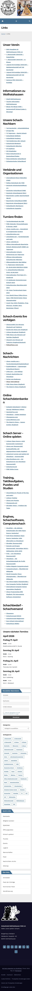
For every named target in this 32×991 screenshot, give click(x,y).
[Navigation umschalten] (16, 21)
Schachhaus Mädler (12, 623)
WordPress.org (8, 891)
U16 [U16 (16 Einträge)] (5, 797)
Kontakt (3, 974)
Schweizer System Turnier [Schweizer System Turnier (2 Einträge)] (10, 789)
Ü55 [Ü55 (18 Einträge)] (14, 804)
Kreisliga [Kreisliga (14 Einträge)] (6, 771)
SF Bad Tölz (10, 131)
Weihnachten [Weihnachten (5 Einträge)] (12, 797)
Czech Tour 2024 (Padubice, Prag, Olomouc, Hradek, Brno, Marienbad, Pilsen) (17, 305)
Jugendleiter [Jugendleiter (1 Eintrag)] (14, 760)
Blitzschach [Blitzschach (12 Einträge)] (15, 746)
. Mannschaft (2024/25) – (15, 59)
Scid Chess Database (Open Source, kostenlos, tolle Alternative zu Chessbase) (15, 538)
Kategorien (6, 725)
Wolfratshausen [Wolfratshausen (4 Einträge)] (20, 800)
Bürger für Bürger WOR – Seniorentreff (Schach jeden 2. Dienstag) (16, 109)
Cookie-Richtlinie (5, 979)
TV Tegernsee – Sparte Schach (16, 133)
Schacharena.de (11, 467)
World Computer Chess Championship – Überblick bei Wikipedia (16, 576)
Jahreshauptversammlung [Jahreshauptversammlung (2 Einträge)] (16, 756)
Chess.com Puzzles (12, 500)
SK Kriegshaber (11, 151)
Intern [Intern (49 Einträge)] (5, 756)
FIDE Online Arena (12, 469)
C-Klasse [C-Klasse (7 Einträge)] (24, 746)
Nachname (6, 701)
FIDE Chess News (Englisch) (15, 384)
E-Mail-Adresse (7, 706)
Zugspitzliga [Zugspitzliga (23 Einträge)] (7, 804)
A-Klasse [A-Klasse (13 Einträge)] (16, 742)
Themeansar (18, 970)
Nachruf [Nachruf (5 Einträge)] (20, 775)
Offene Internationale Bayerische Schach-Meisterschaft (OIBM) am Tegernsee (17, 247)
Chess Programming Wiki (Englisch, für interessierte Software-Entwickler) (15, 594)
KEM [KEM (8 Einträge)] (17, 764)
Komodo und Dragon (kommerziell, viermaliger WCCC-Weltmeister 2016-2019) (17, 548)
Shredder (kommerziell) (14, 543)
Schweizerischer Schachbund (16, 161)
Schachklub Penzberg (13, 138)
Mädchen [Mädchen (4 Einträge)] (13, 775)
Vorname (5, 695)
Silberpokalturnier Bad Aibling (16, 262)
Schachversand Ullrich (13, 616)
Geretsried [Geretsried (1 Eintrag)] (14, 753)
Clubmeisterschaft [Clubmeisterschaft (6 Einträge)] (8, 749)
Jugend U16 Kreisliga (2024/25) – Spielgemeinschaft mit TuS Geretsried (17, 75)
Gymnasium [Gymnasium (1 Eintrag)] (23, 753)
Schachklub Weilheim (13, 136)
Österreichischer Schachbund (16, 159)
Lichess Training (11, 498)
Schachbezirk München (14, 146)
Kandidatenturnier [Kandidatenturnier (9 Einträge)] (8, 764)
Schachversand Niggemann (15, 618)
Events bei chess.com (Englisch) (17, 329)
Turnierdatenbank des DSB (15, 221)
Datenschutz (17, 974)
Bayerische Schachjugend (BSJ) (16, 203)
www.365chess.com (13, 419)
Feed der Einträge (9, 882)
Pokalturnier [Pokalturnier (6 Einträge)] (23, 778)
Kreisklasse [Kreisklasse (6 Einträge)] (20, 767)
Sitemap (6, 866)
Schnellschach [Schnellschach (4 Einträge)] (18, 786)
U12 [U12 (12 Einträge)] (26, 793)
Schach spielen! (8, 834)
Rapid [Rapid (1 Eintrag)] (5, 782)
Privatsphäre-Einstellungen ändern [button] (21, 979)
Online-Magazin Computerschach (17, 566)
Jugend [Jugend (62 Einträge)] (6, 760)
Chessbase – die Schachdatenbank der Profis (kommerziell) (15, 561)
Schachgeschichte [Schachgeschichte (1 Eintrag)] (14, 782)
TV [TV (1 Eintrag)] (22, 793)
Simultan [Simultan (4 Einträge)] (22, 789)
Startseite (6, 816)
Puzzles (5, 839)
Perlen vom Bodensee (13, 379)
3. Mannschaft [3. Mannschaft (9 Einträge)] (7, 742)
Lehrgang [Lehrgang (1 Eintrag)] (19, 771)
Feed (4, 857)
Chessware (10, 613)
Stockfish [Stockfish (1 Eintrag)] (15, 793)
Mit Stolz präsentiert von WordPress (12, 968)
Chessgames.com (12, 417)
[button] (29, 21)
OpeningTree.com (12, 412)
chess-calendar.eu (12, 242)
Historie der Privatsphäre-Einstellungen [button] (11, 983)
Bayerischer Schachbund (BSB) (16, 201)
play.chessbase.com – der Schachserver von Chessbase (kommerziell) (15, 461)
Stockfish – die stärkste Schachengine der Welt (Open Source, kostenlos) (16, 530)
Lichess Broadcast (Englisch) (15, 332)
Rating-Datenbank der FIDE (15, 183)
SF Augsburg (10, 148)
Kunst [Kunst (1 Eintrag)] (13, 771)
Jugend (5, 848)
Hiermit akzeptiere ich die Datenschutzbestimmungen (11, 713)
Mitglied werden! (8, 821)
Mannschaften (7, 852)
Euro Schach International (15, 621)
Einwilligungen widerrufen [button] (8, 987)
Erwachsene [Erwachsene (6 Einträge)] (19, 749)
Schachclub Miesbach (13, 143)
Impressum (10, 974)
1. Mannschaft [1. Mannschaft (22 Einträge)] (7, 738)
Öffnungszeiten (8, 830)
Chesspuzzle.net (11, 503)
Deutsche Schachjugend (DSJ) (16, 193)
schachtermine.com (12, 234)
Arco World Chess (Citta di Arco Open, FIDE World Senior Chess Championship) (16, 298)
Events (5, 843)
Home (3, 34)
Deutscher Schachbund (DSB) (16, 190)
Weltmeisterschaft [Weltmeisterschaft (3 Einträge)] (8, 800)
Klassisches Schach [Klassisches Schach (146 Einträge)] (9, 767)
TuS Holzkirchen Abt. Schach (15, 141)
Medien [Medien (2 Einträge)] (6, 775)
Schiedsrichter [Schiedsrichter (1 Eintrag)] (7, 786)
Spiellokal (6, 825)
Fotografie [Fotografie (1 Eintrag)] (6, 753)
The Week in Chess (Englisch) (16, 387)
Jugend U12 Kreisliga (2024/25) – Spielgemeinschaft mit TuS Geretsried (17, 67)
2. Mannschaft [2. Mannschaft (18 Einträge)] (17, 738)
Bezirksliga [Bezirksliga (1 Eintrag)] (7, 746)
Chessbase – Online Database (16, 414)
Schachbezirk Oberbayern (14, 206)
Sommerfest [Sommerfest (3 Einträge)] (7, 793)
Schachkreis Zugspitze (13, 208)
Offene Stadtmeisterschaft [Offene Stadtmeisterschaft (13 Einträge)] (10, 778)
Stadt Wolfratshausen (13, 99)
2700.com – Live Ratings (14, 371)
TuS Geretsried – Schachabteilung (17, 128)
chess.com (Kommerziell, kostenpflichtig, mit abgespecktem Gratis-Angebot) (16, 449)
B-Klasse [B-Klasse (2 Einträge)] (24, 742)
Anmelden (6, 877)
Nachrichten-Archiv (9, 861)
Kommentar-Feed (9, 886)
